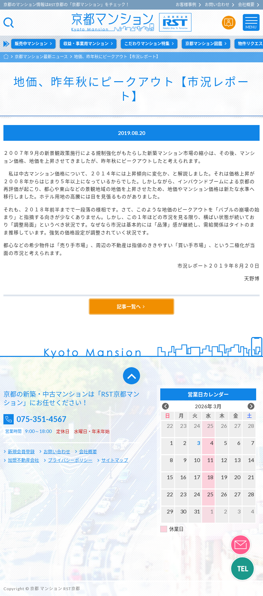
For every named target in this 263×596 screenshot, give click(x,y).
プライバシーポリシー (70, 460)
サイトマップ (114, 460)
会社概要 (246, 5)
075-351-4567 (44, 419)
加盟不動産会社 (23, 460)
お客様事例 (186, 5)
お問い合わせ (217, 5)
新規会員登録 (21, 451)
